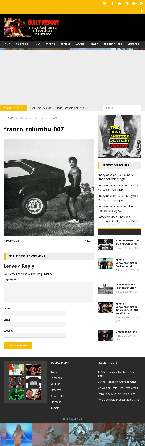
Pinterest (56, 413)
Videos (50, 43)
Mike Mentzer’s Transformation (126, 313)
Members (133, 43)
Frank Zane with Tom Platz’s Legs (116, 417)
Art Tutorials (113, 43)
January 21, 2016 (126, 297)
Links (37, 43)
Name (7, 307)
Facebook (56, 401)
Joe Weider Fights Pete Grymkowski (118, 411)
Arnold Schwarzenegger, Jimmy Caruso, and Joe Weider (127, 335)
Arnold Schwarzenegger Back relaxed (126, 290)
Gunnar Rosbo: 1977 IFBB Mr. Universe (128, 269)
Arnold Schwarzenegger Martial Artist (119, 423)
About (80, 43)
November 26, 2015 (128, 345)
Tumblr (55, 431)
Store (94, 43)
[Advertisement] (72, 75)
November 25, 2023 (128, 363)
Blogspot (56, 425)
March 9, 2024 (125, 319)
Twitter (55, 395)
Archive (65, 43)
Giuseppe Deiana (126, 359)
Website (9, 329)
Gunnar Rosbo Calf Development (117, 405)
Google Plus (58, 419)
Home (6, 43)
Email (7, 318)
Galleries (22, 43)
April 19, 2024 (124, 275)
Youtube (55, 407)
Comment (10, 279)
